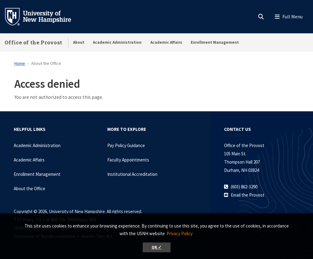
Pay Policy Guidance (126, 145)
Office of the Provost (33, 42)
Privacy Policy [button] (180, 233)
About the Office (29, 188)
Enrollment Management (215, 42)
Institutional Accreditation (132, 174)
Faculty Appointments (128, 160)
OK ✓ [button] (157, 247)
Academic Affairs (166, 42)
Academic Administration (117, 42)
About (78, 42)
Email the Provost (247, 195)
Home (19, 63)
